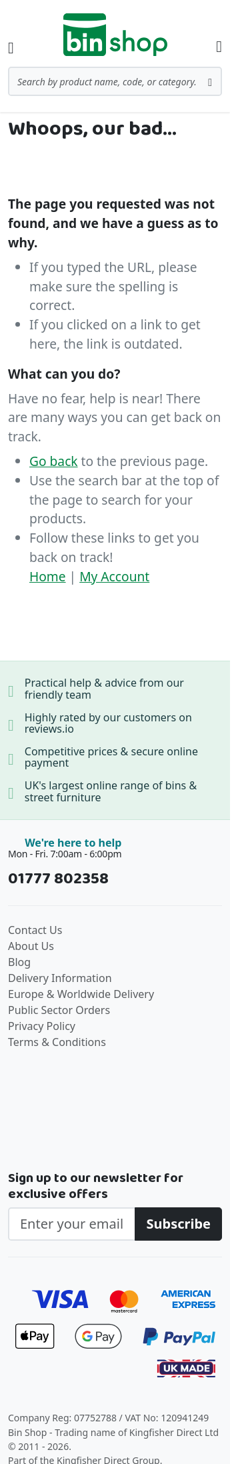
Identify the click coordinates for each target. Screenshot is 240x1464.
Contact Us (35, 930)
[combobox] (115, 81)
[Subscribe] (178, 1224)
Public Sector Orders (59, 1010)
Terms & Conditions (57, 1042)
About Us (31, 946)
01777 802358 (58, 879)
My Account (114, 576)
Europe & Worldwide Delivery (81, 994)
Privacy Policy (41, 1026)
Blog (19, 962)
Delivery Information (60, 978)
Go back (53, 461)
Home (47, 576)
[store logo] (115, 34)
